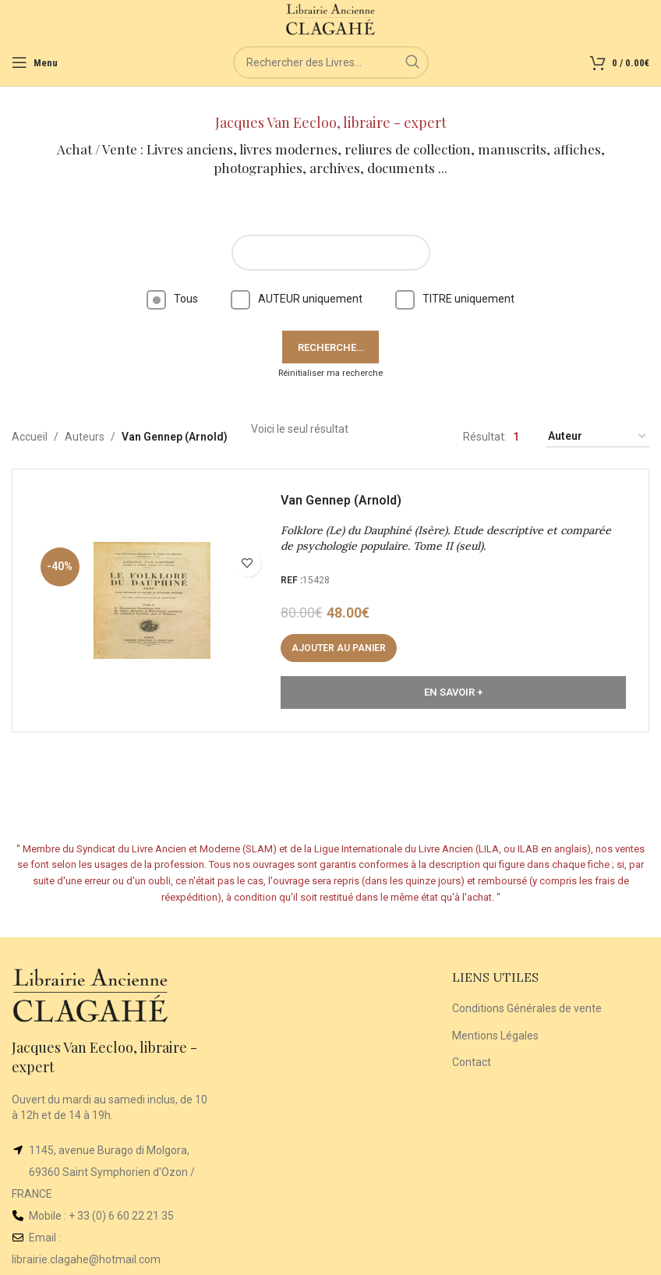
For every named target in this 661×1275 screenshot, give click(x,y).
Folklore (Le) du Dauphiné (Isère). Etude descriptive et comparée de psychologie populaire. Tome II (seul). (446, 539)
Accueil (30, 436)
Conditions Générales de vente (527, 1008)
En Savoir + (453, 693)
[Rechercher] (331, 62)
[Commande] (597, 437)
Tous (172, 298)
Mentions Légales (495, 1035)
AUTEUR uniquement (296, 298)
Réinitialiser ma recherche (330, 373)
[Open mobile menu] (34, 62)
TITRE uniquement (454, 298)
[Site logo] (330, 18)
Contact (471, 1062)
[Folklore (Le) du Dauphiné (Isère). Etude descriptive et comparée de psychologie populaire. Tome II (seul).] (153, 601)
